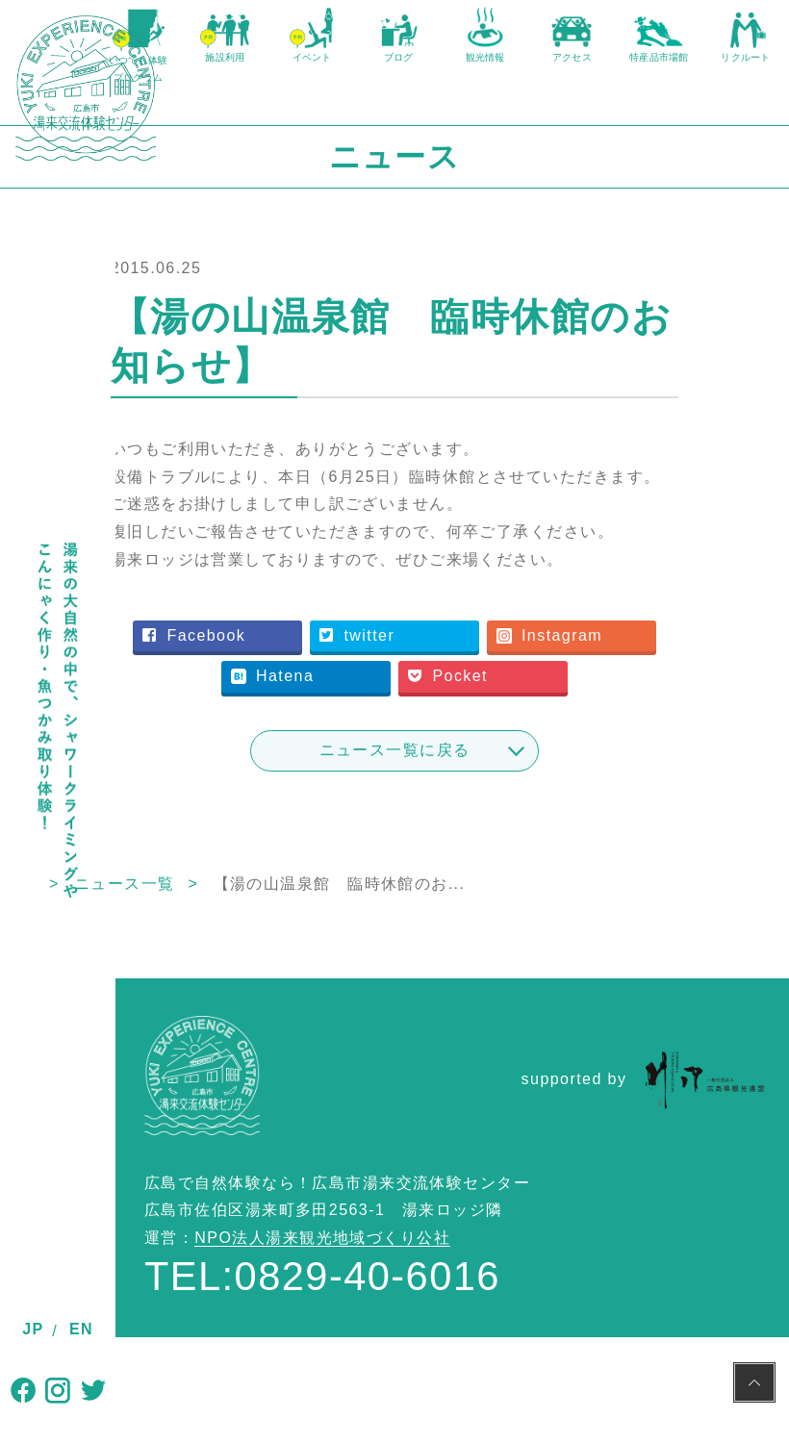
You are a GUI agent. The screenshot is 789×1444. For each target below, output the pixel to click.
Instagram (341, 751)
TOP (133, 999)
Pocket (417, 792)
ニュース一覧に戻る (452, 865)
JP (32, 1329)
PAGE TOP (754, 1385)
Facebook (340, 709)
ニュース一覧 (240, 999)
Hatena (507, 751)
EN (81, 1329)
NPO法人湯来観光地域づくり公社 (322, 1354)
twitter (503, 709)
